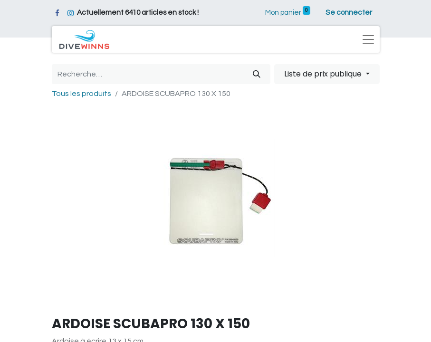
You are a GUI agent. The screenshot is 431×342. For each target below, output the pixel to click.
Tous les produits (81, 93)
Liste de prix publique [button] (324, 73)
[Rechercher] (256, 74)
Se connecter (349, 12)
